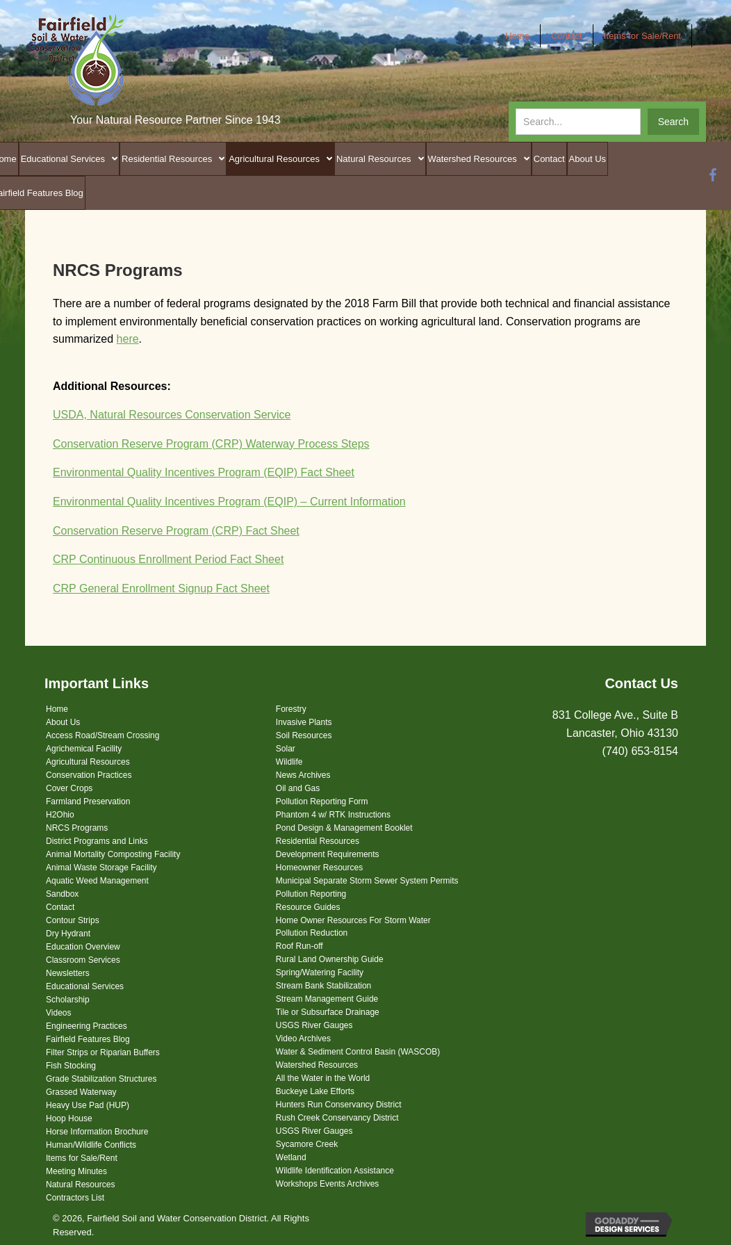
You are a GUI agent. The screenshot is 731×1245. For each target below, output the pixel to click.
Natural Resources (80, 1184)
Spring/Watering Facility (319, 972)
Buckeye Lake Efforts (315, 1091)
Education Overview (83, 947)
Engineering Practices (86, 1026)
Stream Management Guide (327, 999)
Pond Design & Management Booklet (344, 828)
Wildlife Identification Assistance (335, 1170)
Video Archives (303, 1038)
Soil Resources (304, 735)
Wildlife (289, 762)
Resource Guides (308, 907)
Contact (60, 907)
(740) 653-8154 (640, 751)
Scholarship (68, 999)
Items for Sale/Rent (81, 1158)
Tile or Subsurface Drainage (327, 1012)
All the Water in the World (323, 1078)
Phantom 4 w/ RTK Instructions (333, 815)
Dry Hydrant (68, 933)
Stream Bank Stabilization (323, 986)
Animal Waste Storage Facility (101, 867)
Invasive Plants (304, 722)
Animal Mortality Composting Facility (113, 854)
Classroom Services (83, 960)
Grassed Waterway (81, 1092)
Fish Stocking (71, 1066)
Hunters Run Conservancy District (339, 1104)
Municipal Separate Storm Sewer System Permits (367, 881)
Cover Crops (69, 788)
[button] (673, 121)
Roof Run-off (299, 946)
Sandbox (62, 894)
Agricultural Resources (88, 762)
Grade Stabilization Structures (101, 1079)
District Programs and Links (97, 841)
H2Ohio (60, 815)
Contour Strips (72, 920)
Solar (285, 749)
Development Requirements (327, 854)
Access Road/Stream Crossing (102, 735)
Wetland (291, 1157)
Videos (58, 1013)
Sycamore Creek (307, 1144)
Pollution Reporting (311, 894)
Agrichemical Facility (84, 749)
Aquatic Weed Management (97, 881)
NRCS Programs (77, 828)
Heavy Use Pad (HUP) (87, 1105)
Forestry (291, 709)
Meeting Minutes (76, 1171)
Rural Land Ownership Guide (330, 959)
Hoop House (69, 1118)
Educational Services (85, 986)
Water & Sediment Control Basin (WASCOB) (358, 1052)
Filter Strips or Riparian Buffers (103, 1052)
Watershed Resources (317, 1065)
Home (57, 709)
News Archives (303, 775)
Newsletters (68, 973)
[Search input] (578, 121)
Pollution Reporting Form (322, 801)
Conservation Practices (88, 775)
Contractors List (75, 1198)
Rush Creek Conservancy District (337, 1118)
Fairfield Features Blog (88, 1039)
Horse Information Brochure (97, 1132)
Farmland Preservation (88, 801)
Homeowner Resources (319, 867)
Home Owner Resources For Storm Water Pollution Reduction (353, 927)
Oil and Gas (298, 788)
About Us (63, 722)
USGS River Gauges (314, 1025)
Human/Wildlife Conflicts (91, 1145)
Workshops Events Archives (327, 1184)
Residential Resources (317, 841)
